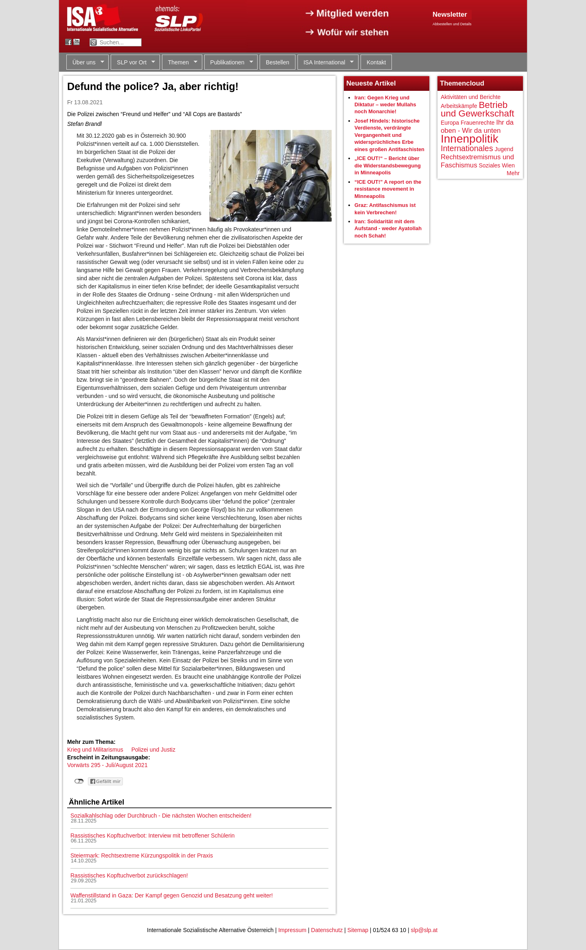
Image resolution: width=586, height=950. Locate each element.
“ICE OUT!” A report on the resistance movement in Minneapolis (387, 189)
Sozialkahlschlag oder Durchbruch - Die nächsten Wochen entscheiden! (160, 815)
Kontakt (376, 62)
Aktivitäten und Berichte (471, 97)
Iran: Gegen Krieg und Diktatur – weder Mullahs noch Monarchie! (385, 105)
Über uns (85, 62)
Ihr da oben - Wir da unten (477, 126)
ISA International (325, 62)
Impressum (292, 930)
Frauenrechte (477, 122)
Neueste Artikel (371, 83)
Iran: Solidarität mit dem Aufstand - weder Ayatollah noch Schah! (388, 228)
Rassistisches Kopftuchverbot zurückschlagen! (129, 875)
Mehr (513, 173)
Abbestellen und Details (452, 24)
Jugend (503, 149)
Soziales (489, 165)
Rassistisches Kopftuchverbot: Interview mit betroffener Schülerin (152, 835)
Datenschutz (327, 930)
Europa (450, 122)
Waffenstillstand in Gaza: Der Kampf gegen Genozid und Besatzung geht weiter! (171, 895)
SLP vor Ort (133, 62)
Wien (508, 165)
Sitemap (358, 930)
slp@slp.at (424, 930)
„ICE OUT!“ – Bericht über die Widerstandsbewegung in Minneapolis (387, 165)
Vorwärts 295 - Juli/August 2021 (107, 765)
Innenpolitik (470, 138)
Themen (179, 62)
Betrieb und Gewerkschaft (477, 109)
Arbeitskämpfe (459, 106)
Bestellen (277, 62)
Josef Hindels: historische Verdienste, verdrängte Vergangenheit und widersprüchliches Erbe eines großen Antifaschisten (389, 135)
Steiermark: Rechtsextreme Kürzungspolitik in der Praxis (141, 855)
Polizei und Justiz (153, 749)
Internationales (467, 148)
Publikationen (228, 62)
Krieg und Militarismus (95, 749)
